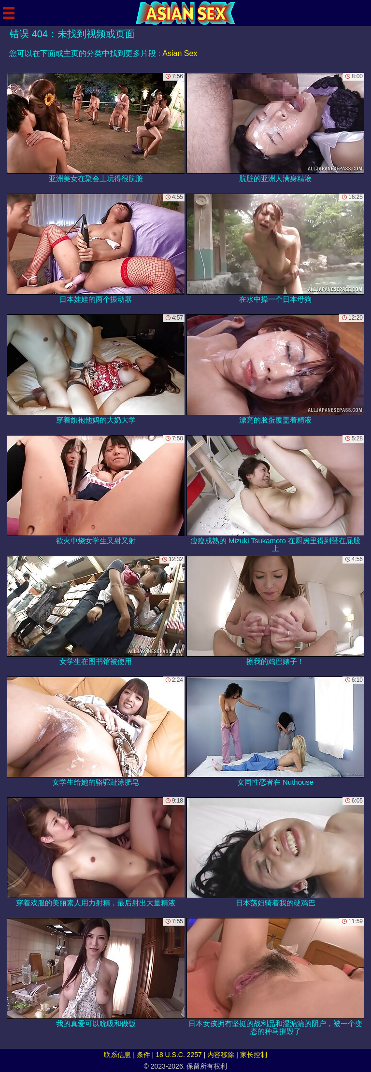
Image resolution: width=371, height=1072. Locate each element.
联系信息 (117, 1054)
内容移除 (220, 1054)
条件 (143, 1054)
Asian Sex (179, 53)
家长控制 (253, 1054)
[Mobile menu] (8, 13)
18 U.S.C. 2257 (179, 1054)
